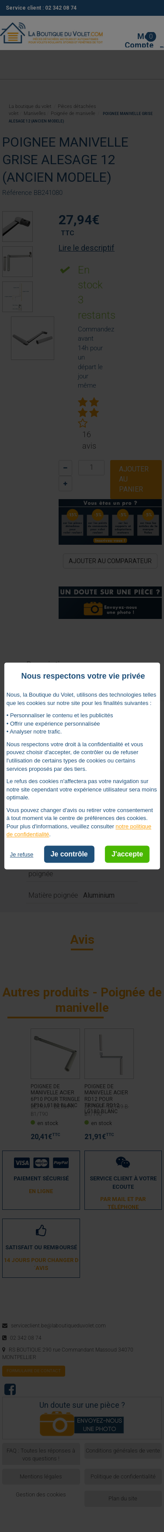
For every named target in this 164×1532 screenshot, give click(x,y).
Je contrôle (68, 854)
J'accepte (127, 854)
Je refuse (21, 854)
